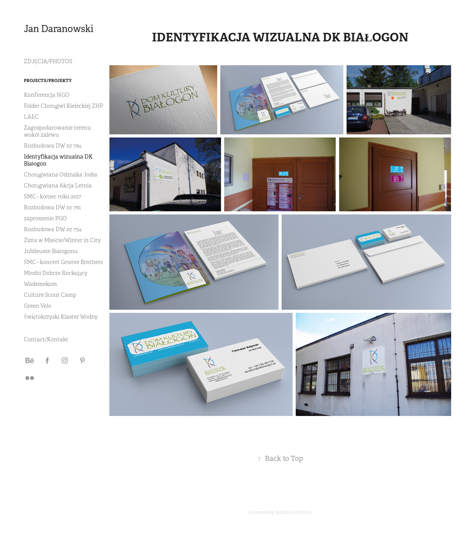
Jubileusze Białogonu (51, 251)
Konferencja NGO (47, 94)
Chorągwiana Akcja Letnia (58, 185)
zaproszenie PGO (45, 218)
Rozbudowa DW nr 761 (52, 207)
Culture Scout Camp (50, 294)
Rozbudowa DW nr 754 (53, 229)
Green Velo (37, 305)
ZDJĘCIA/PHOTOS (48, 61)
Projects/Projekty (47, 80)
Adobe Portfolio (293, 512)
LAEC (31, 116)
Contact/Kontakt (46, 339)
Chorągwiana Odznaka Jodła (60, 174)
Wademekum (40, 283)
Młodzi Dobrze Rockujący (56, 273)
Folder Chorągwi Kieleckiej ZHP (63, 105)
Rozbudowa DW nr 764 (53, 145)
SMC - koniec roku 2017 (52, 196)
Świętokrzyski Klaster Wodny (61, 316)
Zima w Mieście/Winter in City (62, 240)
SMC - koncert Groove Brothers (63, 262)
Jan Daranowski (58, 29)
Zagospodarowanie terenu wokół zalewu (57, 131)
